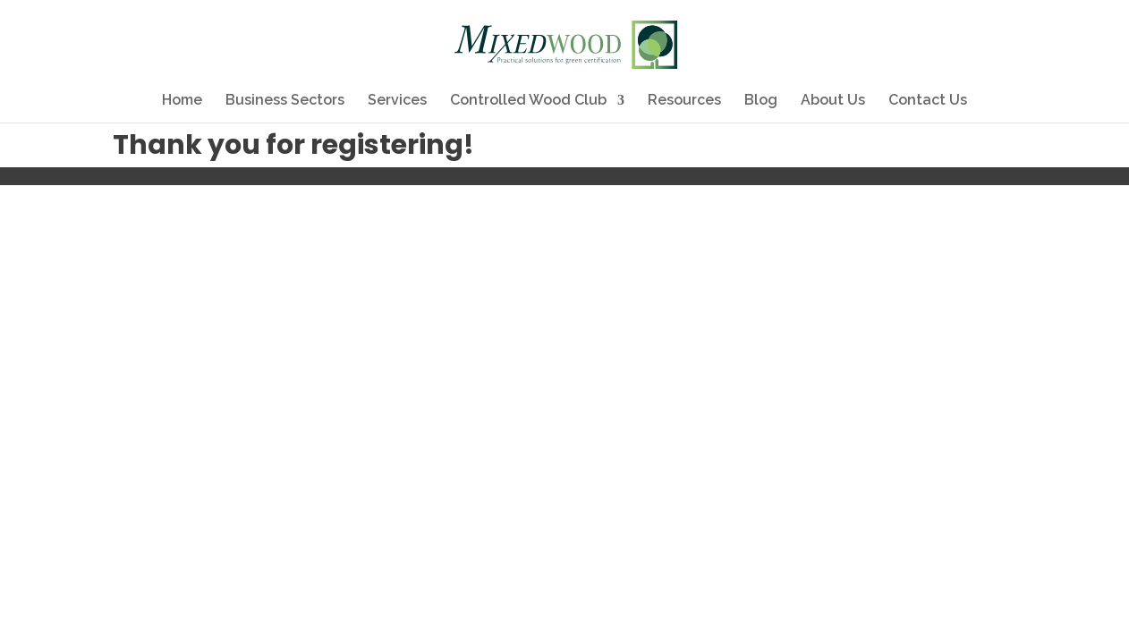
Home (182, 101)
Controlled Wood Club (528, 101)
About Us (833, 101)
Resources (684, 101)
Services (397, 101)
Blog (760, 101)
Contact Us (927, 101)
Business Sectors (284, 101)
